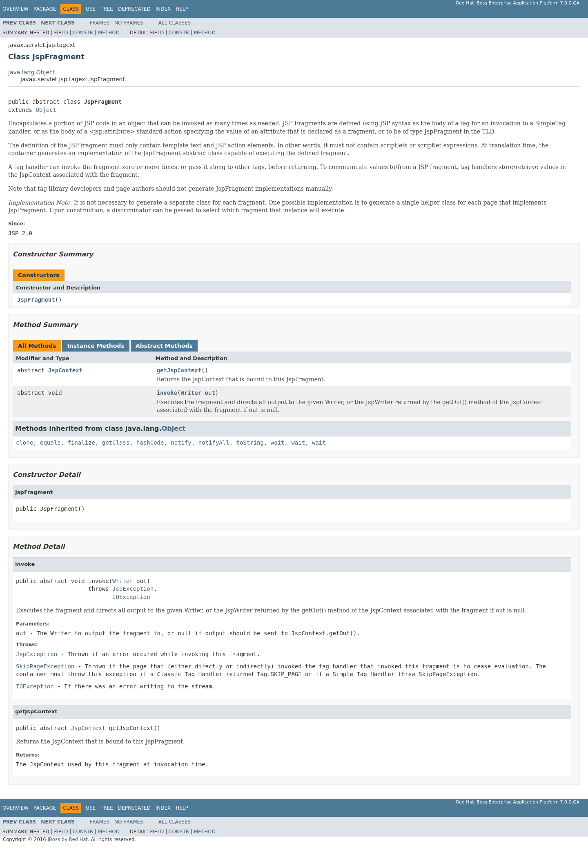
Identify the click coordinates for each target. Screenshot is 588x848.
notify (181, 442)
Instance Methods (95, 346)
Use (91, 9)
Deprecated (134, 9)
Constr (83, 33)
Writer (191, 393)
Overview (15, 9)
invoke (167, 393)
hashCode (150, 442)
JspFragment (36, 299)
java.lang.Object (31, 72)
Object (46, 110)
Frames (100, 23)
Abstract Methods (164, 346)
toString (250, 442)
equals (50, 442)
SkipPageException (45, 666)
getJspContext (179, 370)
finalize (81, 442)
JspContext (65, 370)
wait (278, 442)
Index (163, 9)
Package (44, 9)
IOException (131, 597)
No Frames (128, 23)
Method (109, 33)
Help (182, 9)
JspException (133, 588)
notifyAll (213, 442)
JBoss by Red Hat (67, 839)
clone (24, 442)
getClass (115, 442)
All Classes (174, 23)
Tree (106, 9)
